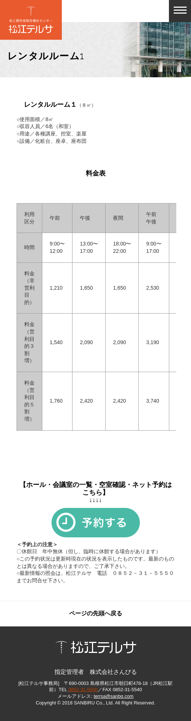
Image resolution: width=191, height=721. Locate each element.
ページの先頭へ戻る (95, 613)
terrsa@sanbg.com (113, 696)
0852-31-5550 (83, 689)
